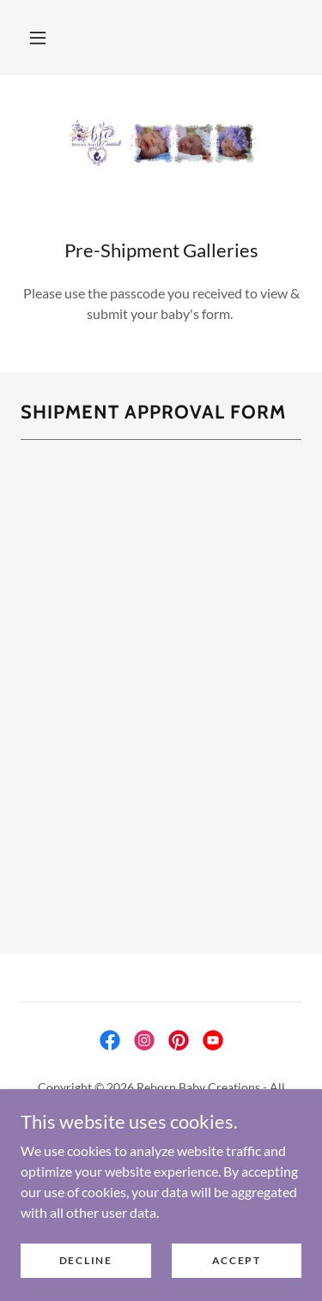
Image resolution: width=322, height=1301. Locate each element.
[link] (161, 143)
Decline (85, 1260)
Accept (236, 1260)
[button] (38, 38)
